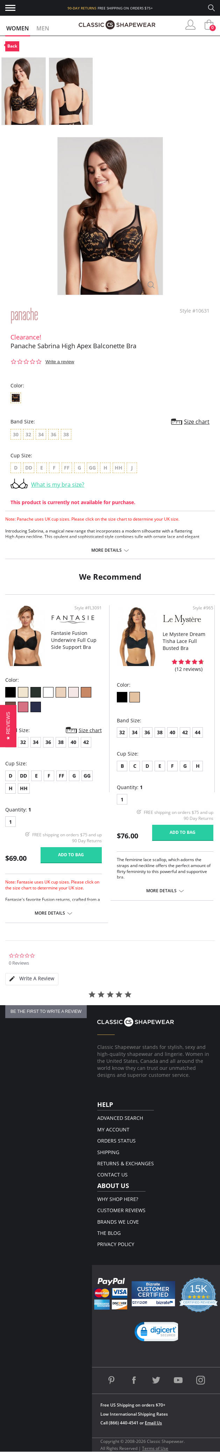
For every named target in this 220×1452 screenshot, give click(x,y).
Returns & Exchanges (125, 1163)
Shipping (108, 1152)
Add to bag (71, 855)
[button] (158, 1333)
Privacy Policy (115, 1244)
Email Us (153, 1423)
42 (86, 742)
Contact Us (112, 1174)
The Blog (109, 1233)
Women (17, 28)
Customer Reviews (121, 1210)
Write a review (59, 361)
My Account (113, 1129)
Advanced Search (120, 1118)
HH (24, 788)
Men (42, 28)
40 (73, 742)
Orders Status (116, 1140)
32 (23, 742)
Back (12, 46)
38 (61, 742)
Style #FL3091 (88, 608)
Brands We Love (118, 1221)
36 (48, 742)
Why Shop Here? (117, 1199)
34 (35, 742)
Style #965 (203, 608)
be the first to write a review (45, 1011)
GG (87, 775)
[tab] (31, 979)
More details (106, 550)
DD (23, 775)
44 (197, 732)
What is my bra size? (57, 484)
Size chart (197, 421)
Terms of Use (155, 1448)
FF (61, 775)
